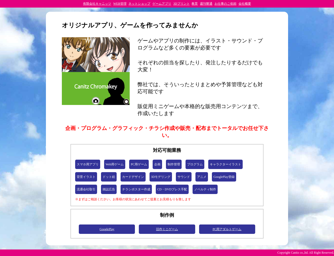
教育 (195, 3)
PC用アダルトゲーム (227, 229)
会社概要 (244, 3)
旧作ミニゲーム (167, 229)
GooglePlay (107, 229)
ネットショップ (139, 3)
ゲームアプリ (161, 3)
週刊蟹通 (206, 3)
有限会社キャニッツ (97, 3)
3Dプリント (181, 3)
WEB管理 (120, 3)
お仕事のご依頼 (225, 3)
